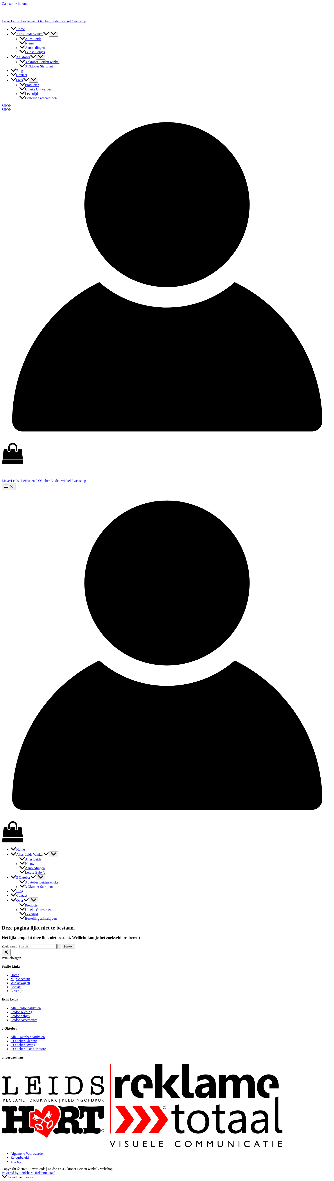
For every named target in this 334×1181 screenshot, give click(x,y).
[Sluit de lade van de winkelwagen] (6, 952)
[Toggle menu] (53, 34)
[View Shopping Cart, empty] (167, 454)
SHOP (6, 110)
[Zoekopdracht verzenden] (59, 946)
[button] (46, 34)
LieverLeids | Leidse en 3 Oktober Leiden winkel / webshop (44, 21)
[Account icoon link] (167, 440)
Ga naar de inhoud (15, 3)
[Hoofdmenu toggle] (9, 486)
